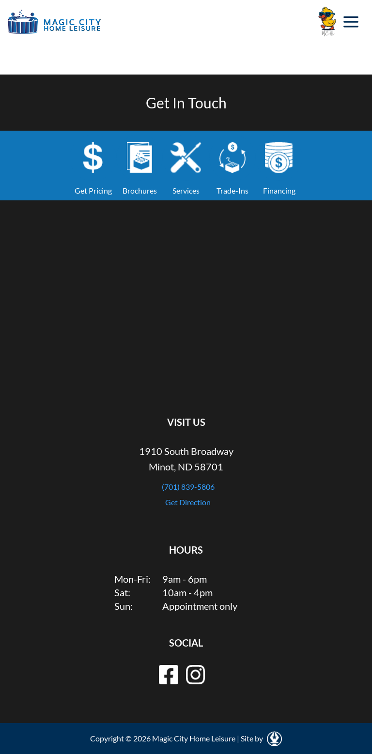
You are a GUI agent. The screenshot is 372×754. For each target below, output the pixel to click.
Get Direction (188, 502)
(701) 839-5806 (188, 486)
